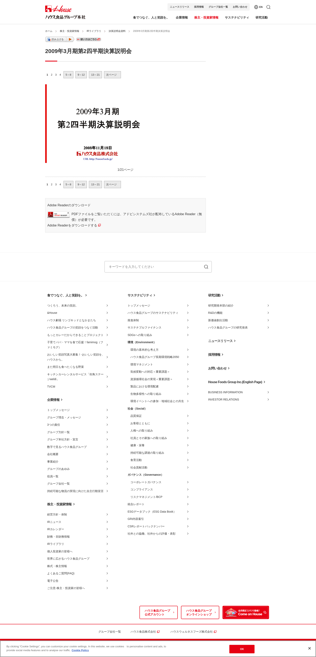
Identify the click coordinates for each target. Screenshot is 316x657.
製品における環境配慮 (144, 386)
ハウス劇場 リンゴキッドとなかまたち (71, 320)
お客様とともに (140, 423)
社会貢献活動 (138, 467)
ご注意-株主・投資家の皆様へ (66, 588)
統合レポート (136, 504)
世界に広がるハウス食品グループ (68, 558)
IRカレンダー (55, 529)
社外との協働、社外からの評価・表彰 (152, 533)
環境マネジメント (141, 364)
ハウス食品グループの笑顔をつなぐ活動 (72, 327)
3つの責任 (53, 424)
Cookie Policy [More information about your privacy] (80, 650)
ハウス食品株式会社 (143, 631)
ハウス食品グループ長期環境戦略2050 (154, 357)
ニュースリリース (179, 6)
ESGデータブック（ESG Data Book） (152, 511)
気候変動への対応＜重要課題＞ (150, 371)
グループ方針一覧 (58, 432)
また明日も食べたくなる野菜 (65, 366)
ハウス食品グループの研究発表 (228, 327)
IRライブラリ (94, 31)
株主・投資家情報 (69, 31)
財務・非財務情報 (58, 536)
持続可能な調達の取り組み (147, 452)
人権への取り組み (141, 430)
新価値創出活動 (218, 320)
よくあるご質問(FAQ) (60, 573)
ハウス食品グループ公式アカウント (157, 612)
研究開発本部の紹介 (221, 305)
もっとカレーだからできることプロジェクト (75, 335)
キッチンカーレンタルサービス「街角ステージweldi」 (75, 377)
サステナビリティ (140, 295)
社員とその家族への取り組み (148, 438)
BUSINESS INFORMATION (225, 392)
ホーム (48, 31)
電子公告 (52, 580)
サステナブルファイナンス (144, 327)
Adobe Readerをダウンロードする (72, 225)
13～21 (95, 74)
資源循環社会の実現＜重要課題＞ (151, 379)
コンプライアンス (141, 489)
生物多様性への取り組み (145, 393)
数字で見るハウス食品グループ (67, 446)
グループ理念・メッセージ (64, 417)
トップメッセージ (58, 410)
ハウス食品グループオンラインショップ (199, 612)
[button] (60, 39)
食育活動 (136, 460)
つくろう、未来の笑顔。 (62, 305)
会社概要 (52, 454)
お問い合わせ (240, 6)
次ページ (111, 74)
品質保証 (136, 415)
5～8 (68, 74)
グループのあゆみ (58, 468)
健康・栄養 (137, 445)
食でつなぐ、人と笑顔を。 (65, 295)
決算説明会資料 (117, 31)
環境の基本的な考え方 (144, 349)
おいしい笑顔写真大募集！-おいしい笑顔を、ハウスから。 (76, 357)
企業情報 (53, 400)
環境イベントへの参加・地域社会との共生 (157, 401)
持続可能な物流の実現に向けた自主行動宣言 (75, 491)
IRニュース (54, 522)
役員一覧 (52, 476)
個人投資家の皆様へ (60, 551)
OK (242, 649)
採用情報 (199, 6)
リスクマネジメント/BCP (146, 496)
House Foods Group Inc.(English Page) (235, 382)
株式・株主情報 (57, 566)
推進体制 (133, 320)
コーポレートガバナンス (145, 482)
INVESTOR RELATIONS (223, 399)
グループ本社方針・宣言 (62, 439)
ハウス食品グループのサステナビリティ (153, 312)
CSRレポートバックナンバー (146, 526)
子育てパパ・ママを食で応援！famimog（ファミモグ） (75, 345)
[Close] (309, 648)
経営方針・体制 (57, 514)
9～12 (81, 74)
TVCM (51, 386)
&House (52, 312)
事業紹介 (52, 461)
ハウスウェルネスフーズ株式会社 (191, 631)
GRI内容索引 (136, 518)
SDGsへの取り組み (140, 335)
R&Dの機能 (215, 312)
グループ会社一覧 (218, 6)
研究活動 (214, 295)
